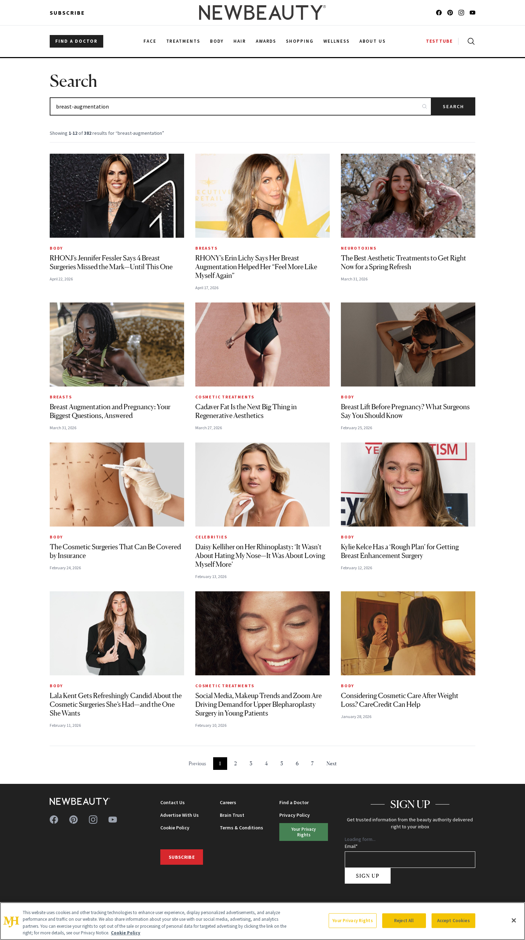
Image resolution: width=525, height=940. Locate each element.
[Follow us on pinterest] (450, 12)
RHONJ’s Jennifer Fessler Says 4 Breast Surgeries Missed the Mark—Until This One (111, 262)
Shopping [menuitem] (300, 41)
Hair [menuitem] (239, 41)
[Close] (514, 920)
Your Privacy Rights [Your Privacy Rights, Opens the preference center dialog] (352, 921)
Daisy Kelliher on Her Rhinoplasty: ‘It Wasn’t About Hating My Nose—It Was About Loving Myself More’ (260, 556)
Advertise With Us (179, 815)
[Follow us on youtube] (472, 12)
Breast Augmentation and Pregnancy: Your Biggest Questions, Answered (110, 411)
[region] (262, 921)
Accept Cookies (453, 921)
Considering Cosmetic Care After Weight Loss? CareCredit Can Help (399, 700)
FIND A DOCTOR (76, 41)
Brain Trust (232, 815)
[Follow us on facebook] (439, 12)
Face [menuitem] (150, 41)
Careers (228, 802)
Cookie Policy (174, 827)
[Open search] (469, 41)
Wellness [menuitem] (336, 41)
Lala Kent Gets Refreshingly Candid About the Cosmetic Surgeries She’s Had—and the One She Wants (116, 704)
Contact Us (172, 802)
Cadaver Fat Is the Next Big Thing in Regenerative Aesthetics (246, 411)
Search (453, 106)
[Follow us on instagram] (461, 12)
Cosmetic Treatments (224, 396)
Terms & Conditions (241, 827)
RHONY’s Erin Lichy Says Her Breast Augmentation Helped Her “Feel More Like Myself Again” (256, 267)
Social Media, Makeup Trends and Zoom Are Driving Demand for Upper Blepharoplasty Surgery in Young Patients (258, 704)
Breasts (206, 248)
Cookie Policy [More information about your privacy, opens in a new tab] (125, 933)
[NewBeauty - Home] (262, 12)
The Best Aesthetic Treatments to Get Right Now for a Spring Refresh (403, 262)
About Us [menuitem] (372, 41)
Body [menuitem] (217, 41)
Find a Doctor (294, 802)
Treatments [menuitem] (183, 41)
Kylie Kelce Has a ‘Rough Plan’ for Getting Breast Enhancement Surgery (400, 551)
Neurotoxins (359, 248)
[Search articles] (241, 106)
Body (56, 248)
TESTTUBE (439, 41)
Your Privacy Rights (304, 831)
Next (332, 763)
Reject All (404, 921)
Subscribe (67, 12)
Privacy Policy (294, 815)
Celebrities (211, 536)
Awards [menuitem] (266, 41)
